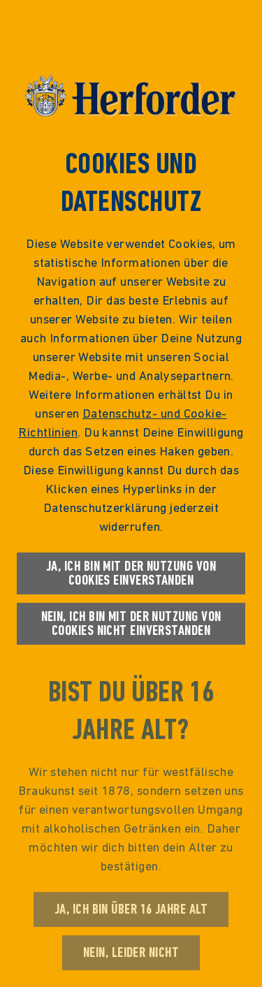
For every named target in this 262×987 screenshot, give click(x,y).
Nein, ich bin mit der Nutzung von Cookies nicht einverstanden (131, 623)
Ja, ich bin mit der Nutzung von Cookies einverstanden (131, 573)
